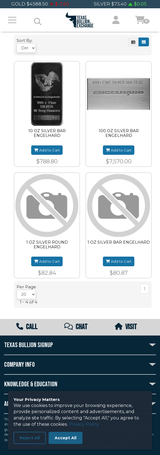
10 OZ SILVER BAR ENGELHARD (47, 133)
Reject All (30, 437)
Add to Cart (47, 150)
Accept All (65, 437)
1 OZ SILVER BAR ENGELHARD (118, 242)
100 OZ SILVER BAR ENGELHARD (119, 133)
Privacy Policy (84, 424)
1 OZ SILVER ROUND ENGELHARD (47, 244)
